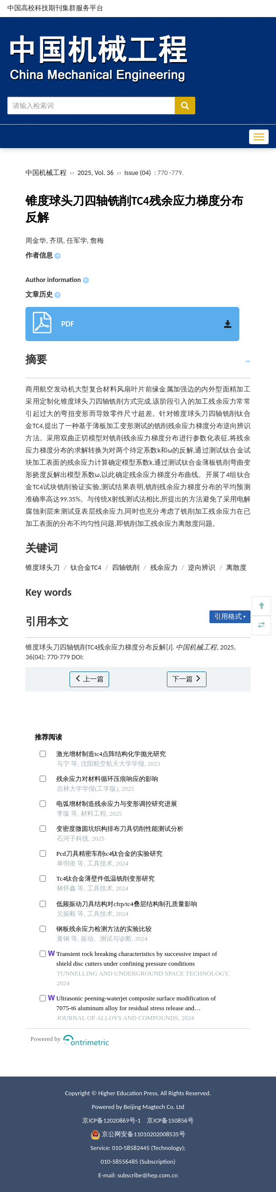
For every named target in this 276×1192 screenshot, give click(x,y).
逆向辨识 (201, 567)
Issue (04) (137, 173)
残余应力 (164, 567)
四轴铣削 (125, 567)
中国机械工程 (46, 173)
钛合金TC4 (85, 567)
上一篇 (89, 679)
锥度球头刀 (42, 567)
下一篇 (186, 679)
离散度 (236, 567)
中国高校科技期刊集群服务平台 (55, 8)
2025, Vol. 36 (96, 173)
